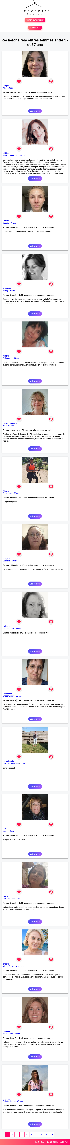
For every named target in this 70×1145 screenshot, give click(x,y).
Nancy (5, 290)
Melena (6, 491)
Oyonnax (6, 561)
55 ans (18, 628)
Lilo (4, 829)
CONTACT (64, 1142)
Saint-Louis (7, 493)
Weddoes (7, 288)
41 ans (13, 223)
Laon (5, 831)
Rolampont (7, 358)
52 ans (19, 696)
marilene (6, 1031)
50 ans (10, 88)
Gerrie (5, 896)
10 (52, 1135)
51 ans (11, 426)
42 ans (23, 155)
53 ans (16, 493)
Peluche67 (7, 694)
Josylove (6, 558)
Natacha (6, 626)
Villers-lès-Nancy (10, 966)
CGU (42, 1142)
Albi (4, 88)
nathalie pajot (8, 761)
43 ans (11, 831)
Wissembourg (8, 696)
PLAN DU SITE (52, 1142)
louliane (6, 1099)
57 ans (14, 561)
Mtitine (6, 153)
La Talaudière (8, 628)
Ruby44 (6, 86)
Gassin (6, 223)
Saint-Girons (8, 1034)
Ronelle (6, 221)
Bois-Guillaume (9, 1101)
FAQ (37, 1142)
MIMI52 (6, 356)
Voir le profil (35, 111)
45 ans (17, 1034)
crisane (6, 964)
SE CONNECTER (35, 28)
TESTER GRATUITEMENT (35, 20)
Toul (5, 426)
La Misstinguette (10, 423)
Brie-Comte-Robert (10, 155)
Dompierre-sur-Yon (11, 763)
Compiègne (7, 898)
